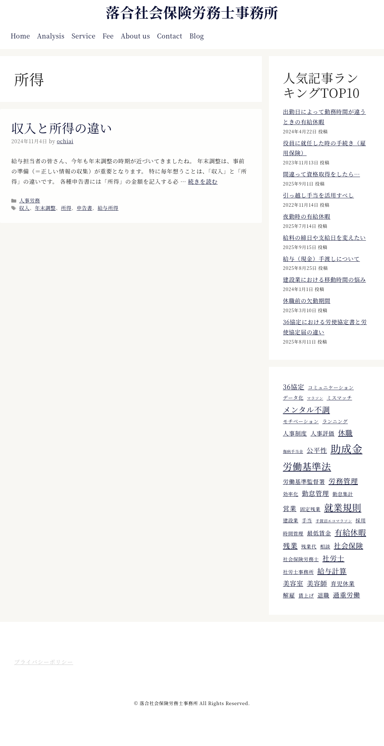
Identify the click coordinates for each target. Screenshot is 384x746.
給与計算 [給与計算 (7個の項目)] (332, 571)
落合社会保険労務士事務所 (192, 12)
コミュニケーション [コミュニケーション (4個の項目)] (331, 387)
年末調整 (45, 207)
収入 (24, 207)
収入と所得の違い (61, 128)
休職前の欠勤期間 (306, 301)
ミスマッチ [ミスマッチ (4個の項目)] (339, 397)
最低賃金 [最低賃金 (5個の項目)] (319, 533)
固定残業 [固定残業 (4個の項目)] (310, 509)
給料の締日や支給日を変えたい (324, 237)
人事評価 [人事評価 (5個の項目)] (323, 433)
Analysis (51, 35)
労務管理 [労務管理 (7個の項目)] (343, 481)
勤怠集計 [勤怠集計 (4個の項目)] (342, 493)
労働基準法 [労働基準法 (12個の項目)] (307, 466)
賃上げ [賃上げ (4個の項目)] (306, 595)
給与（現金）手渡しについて (321, 259)
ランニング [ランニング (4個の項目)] (335, 421)
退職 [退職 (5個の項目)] (323, 595)
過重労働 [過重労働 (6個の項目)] (346, 594)
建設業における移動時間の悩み (324, 279)
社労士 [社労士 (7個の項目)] (333, 558)
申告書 (84, 207)
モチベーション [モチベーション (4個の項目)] (301, 421)
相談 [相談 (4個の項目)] (325, 546)
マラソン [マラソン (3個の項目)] (315, 398)
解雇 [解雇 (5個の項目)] (289, 595)
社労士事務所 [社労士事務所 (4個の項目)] (298, 571)
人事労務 (29, 200)
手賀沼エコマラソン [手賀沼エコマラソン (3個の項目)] (334, 520)
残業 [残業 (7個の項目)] (290, 545)
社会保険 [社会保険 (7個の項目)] (348, 545)
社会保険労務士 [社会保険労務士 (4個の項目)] (301, 559)
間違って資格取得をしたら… (321, 174)
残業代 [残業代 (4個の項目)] (309, 546)
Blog (197, 35)
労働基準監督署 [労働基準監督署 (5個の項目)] (304, 481)
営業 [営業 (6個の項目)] (289, 508)
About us (135, 35)
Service (84, 35)
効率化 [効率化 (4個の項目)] (291, 493)
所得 (66, 207)
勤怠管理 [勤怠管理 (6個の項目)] (315, 493)
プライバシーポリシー (43, 662)
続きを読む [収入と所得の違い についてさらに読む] (203, 181)
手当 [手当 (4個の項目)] (307, 520)
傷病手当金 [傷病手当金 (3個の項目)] (293, 451)
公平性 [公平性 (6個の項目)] (317, 450)
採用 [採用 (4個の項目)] (360, 520)
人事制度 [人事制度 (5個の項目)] (295, 433)
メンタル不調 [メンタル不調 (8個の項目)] (306, 409)
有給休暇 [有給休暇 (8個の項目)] (350, 532)
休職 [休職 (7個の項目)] (345, 432)
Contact (169, 35)
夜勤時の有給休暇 (306, 216)
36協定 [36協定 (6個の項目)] (294, 386)
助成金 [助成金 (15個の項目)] (346, 448)
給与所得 (107, 207)
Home (20, 35)
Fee (108, 35)
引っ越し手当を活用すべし (318, 195)
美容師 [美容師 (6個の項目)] (317, 583)
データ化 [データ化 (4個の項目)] (293, 397)
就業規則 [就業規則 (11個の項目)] (342, 507)
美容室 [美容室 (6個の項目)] (293, 583)
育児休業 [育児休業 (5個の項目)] (343, 583)
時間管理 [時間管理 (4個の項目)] (293, 533)
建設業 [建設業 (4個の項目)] (291, 520)
